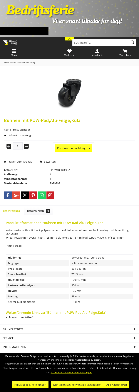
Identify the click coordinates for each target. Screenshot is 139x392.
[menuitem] (125, 52)
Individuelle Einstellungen (30, 384)
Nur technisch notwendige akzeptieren (77, 384)
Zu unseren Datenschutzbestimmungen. (71, 372)
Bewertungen (38, 211)
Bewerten (47, 161)
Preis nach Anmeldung (73, 147)
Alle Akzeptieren (116, 384)
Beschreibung (11, 211)
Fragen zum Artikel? (18, 161)
